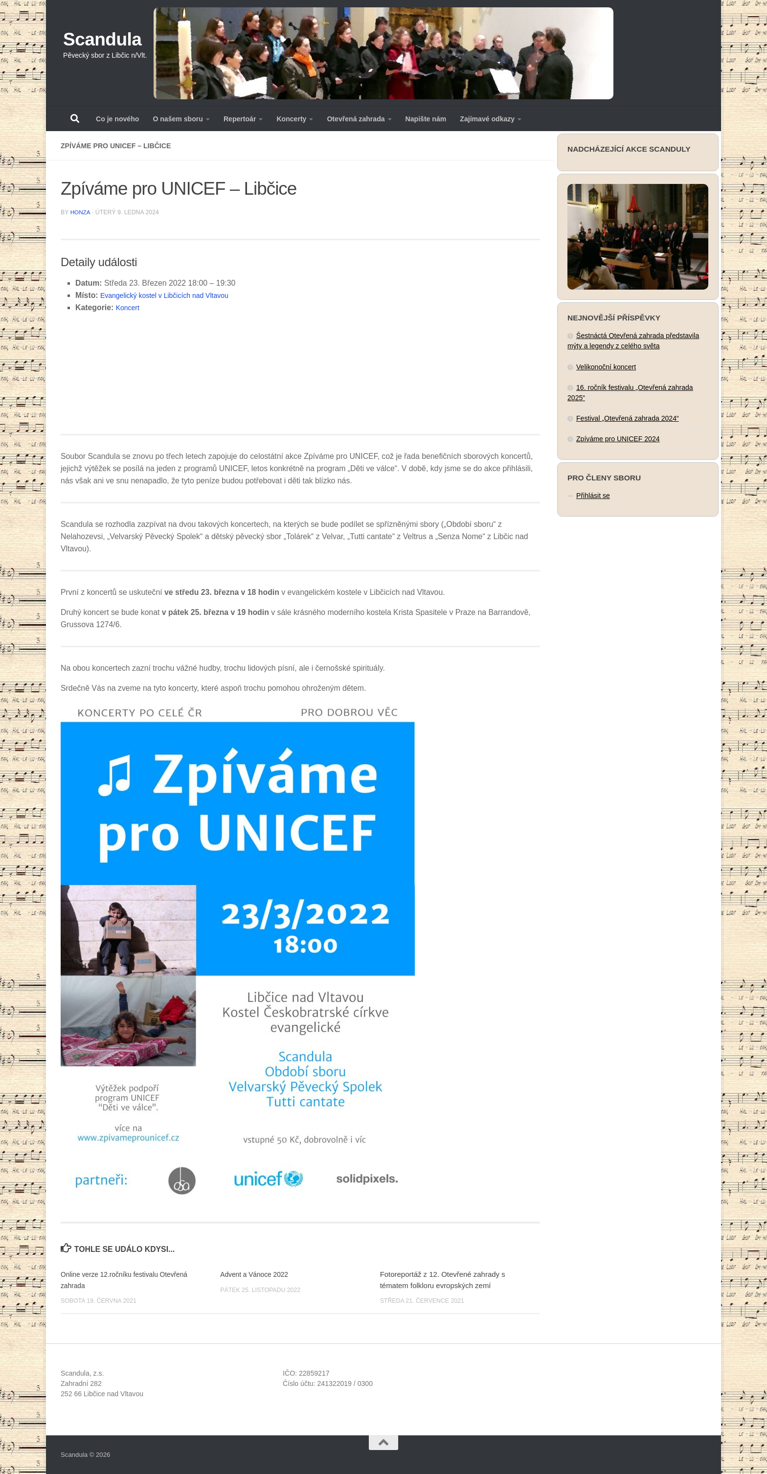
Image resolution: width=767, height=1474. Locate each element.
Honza (80, 211)
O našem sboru (178, 119)
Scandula (102, 39)
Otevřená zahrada (355, 119)
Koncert (129, 307)
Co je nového (117, 119)
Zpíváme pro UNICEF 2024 (618, 439)
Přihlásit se (593, 495)
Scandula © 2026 (85, 1454)
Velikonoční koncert (606, 367)
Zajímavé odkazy (487, 119)
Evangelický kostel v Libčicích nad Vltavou (173, 295)
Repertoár (240, 119)
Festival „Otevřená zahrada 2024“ (627, 418)
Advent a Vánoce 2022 (257, 1274)
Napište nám (426, 119)
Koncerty (291, 119)
